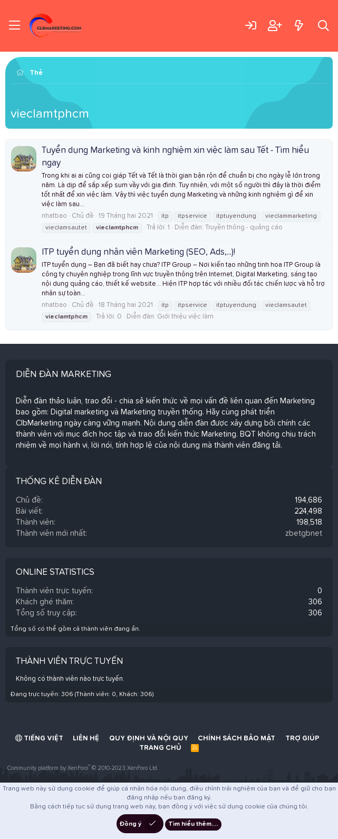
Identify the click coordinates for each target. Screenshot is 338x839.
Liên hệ (86, 738)
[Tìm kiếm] (323, 26)
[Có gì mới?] (298, 26)
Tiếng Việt (39, 738)
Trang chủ (160, 748)
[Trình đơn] (14, 26)
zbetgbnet (303, 533)
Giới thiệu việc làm (185, 316)
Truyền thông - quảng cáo (244, 227)
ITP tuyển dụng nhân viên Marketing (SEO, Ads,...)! (138, 252)
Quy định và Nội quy (148, 738)
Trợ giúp (302, 738)
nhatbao (54, 216)
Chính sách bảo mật (236, 738)
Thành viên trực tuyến (69, 661)
